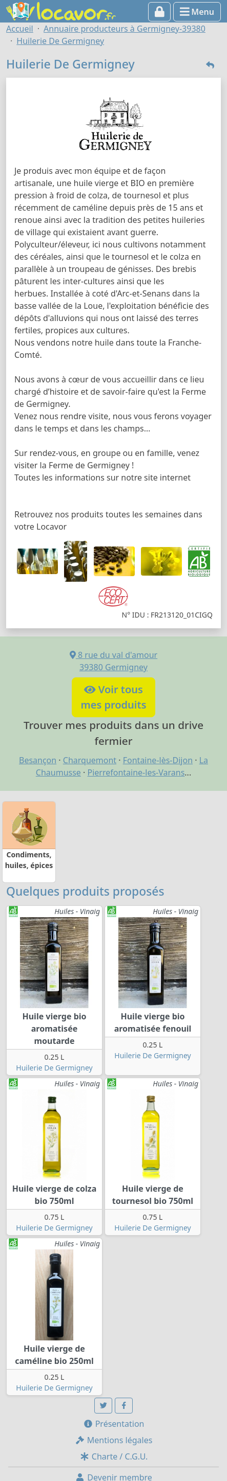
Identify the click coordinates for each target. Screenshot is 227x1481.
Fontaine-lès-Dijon (158, 760)
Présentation (114, 1423)
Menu (197, 11)
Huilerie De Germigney (54, 1068)
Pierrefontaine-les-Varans (136, 772)
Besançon (37, 760)
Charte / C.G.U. (113, 1456)
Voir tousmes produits (113, 697)
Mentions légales (114, 1440)
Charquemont (89, 760)
